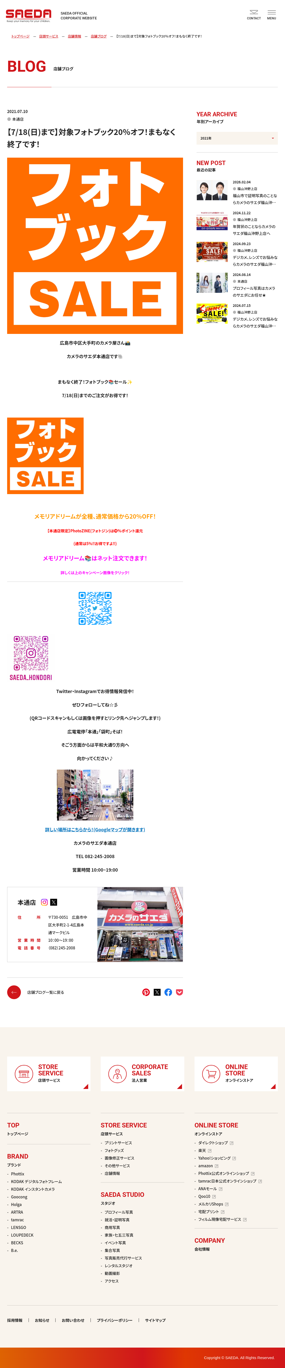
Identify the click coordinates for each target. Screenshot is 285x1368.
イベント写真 (115, 1242)
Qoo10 (207, 1196)
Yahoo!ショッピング (217, 1158)
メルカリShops (213, 1204)
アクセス (112, 1281)
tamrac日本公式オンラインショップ (230, 1181)
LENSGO (18, 1227)
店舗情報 (74, 36)
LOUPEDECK (22, 1235)
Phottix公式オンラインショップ (226, 1173)
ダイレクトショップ (215, 1142)
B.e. (14, 1250)
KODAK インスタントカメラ (33, 1189)
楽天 (204, 1150)
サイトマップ (155, 1320)
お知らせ (42, 1320)
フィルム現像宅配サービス (222, 1219)
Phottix (17, 1173)
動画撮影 (112, 1273)
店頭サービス (48, 36)
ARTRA (17, 1212)
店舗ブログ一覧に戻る (35, 992)
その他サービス (117, 1165)
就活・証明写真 (117, 1219)
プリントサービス (118, 1142)
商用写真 (112, 1227)
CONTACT (254, 15)
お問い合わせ (73, 1320)
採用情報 (14, 1320)
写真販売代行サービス (123, 1258)
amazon (208, 1165)
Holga (16, 1204)
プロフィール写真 (119, 1212)
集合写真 (112, 1250)
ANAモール (210, 1188)
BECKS (17, 1242)
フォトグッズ (114, 1150)
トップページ (20, 36)
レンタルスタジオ (119, 1265)
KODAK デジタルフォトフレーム (36, 1181)
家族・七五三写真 (119, 1235)
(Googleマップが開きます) (119, 829)
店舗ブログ (99, 36)
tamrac (17, 1219)
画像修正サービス (119, 1158)
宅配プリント (211, 1211)
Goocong (19, 1196)
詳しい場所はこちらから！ (69, 829)
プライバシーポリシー (115, 1320)
